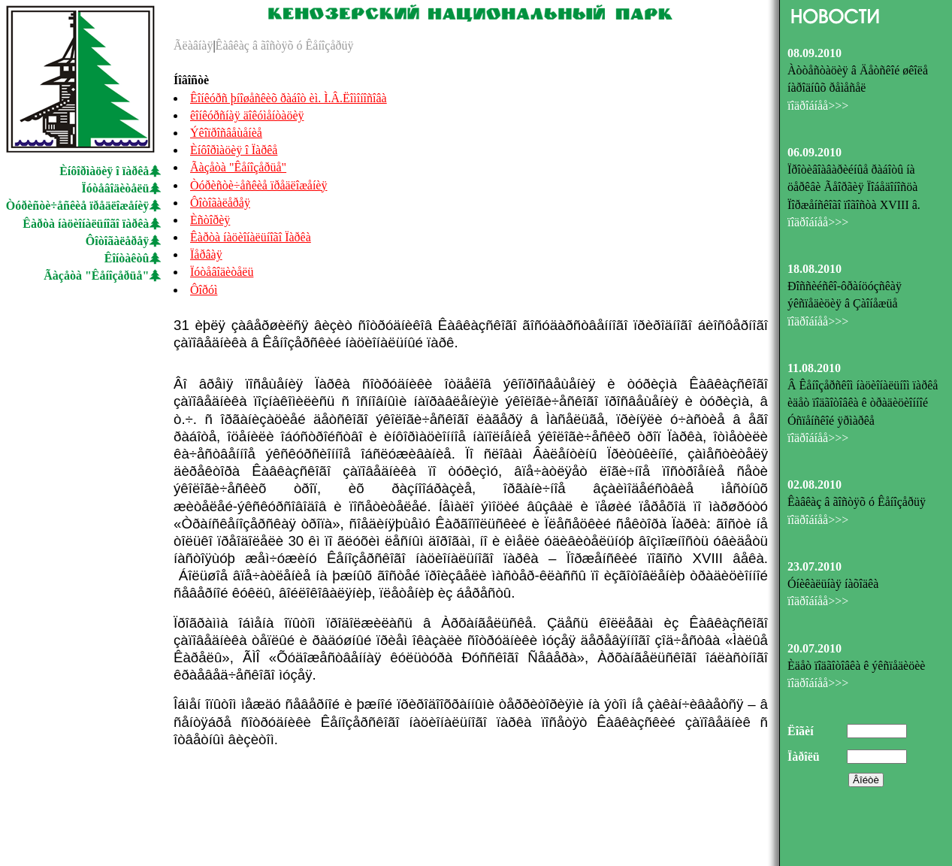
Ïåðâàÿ (206, 254)
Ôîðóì (203, 289)
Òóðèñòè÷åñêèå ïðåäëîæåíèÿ (78, 205)
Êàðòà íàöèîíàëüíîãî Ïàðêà (250, 237)
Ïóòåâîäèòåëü (116, 188)
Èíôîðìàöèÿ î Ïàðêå (233, 150)
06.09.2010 (814, 152)
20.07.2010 (814, 648)
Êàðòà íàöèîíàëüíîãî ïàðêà (86, 223)
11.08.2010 (814, 368)
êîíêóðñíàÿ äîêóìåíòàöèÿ (247, 115)
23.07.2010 (814, 566)
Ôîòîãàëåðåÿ (117, 241)
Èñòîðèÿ (210, 219)
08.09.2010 (814, 53)
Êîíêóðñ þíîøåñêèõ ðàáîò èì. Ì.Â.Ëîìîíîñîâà (288, 98)
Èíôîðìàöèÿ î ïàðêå (104, 171)
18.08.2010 (814, 268)
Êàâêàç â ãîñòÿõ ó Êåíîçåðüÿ (285, 45)
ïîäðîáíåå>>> (817, 105)
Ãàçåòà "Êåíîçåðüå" (96, 275)
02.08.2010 (814, 484)
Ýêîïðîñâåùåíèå (226, 132)
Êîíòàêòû (127, 258)
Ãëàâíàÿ (193, 45)
